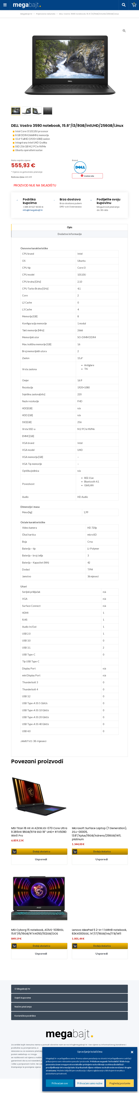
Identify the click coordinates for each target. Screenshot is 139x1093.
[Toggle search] (124, 5)
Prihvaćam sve (60, 1083)
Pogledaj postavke (119, 1083)
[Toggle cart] (134, 5)
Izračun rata (89, 175)
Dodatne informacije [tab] (70, 233)
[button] (132, 1051)
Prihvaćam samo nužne (89, 1083)
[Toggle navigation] (5, 5)
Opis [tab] (69, 226)
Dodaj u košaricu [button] (41, 851)
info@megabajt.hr (33, 209)
